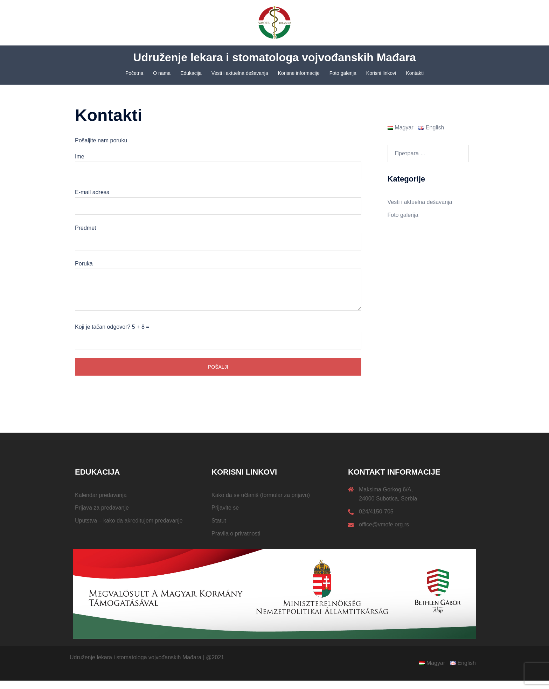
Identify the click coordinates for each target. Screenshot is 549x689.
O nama (162, 73)
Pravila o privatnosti (235, 542)
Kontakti (415, 73)
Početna (134, 73)
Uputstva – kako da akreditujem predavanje (129, 529)
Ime (218, 172)
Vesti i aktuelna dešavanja (239, 73)
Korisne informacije (299, 73)
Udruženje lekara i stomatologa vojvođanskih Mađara (274, 57)
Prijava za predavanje (102, 516)
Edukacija (191, 73)
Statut (218, 529)
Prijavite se (225, 516)
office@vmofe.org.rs (384, 533)
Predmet (218, 243)
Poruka (218, 294)
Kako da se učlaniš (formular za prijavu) (260, 503)
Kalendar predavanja (101, 503)
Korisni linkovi (381, 73)
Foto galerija (342, 73)
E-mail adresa (218, 207)
